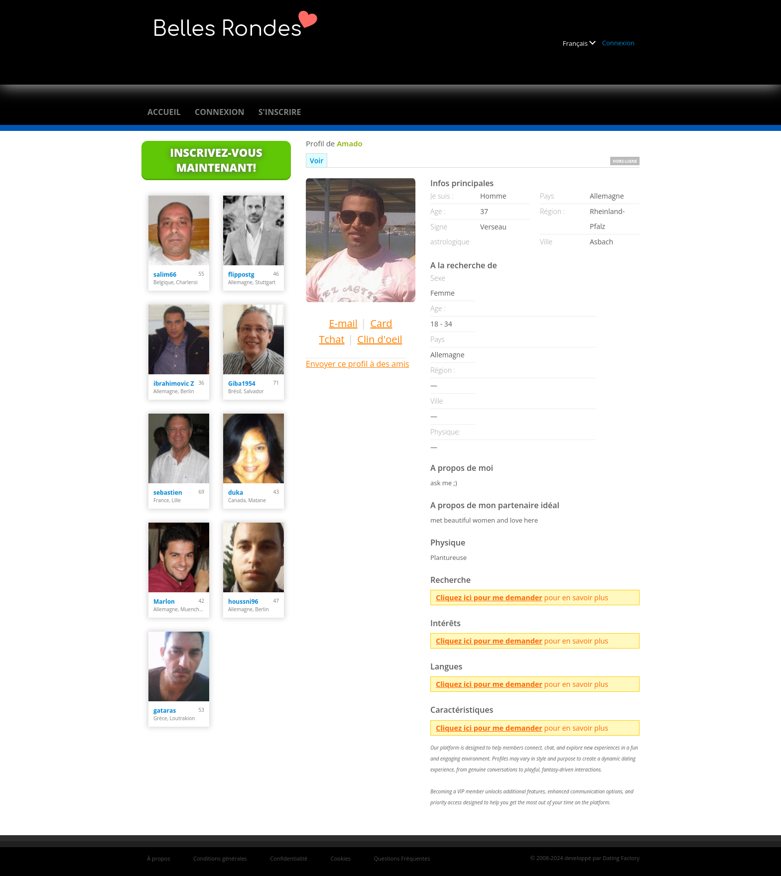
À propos (158, 858)
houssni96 (243, 601)
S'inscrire (280, 112)
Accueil (164, 112)
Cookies (341, 858)
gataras (164, 710)
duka (235, 492)
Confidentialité (288, 858)
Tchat (331, 339)
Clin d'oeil (379, 339)
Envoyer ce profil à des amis (357, 363)
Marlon (164, 601)
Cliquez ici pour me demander (489, 597)
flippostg (241, 274)
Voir (316, 160)
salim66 (164, 274)
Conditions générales (220, 858)
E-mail (343, 323)
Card (381, 323)
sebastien (167, 492)
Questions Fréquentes (402, 858)
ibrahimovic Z (173, 383)
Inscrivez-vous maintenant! (216, 160)
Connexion (618, 42)
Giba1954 (242, 383)
